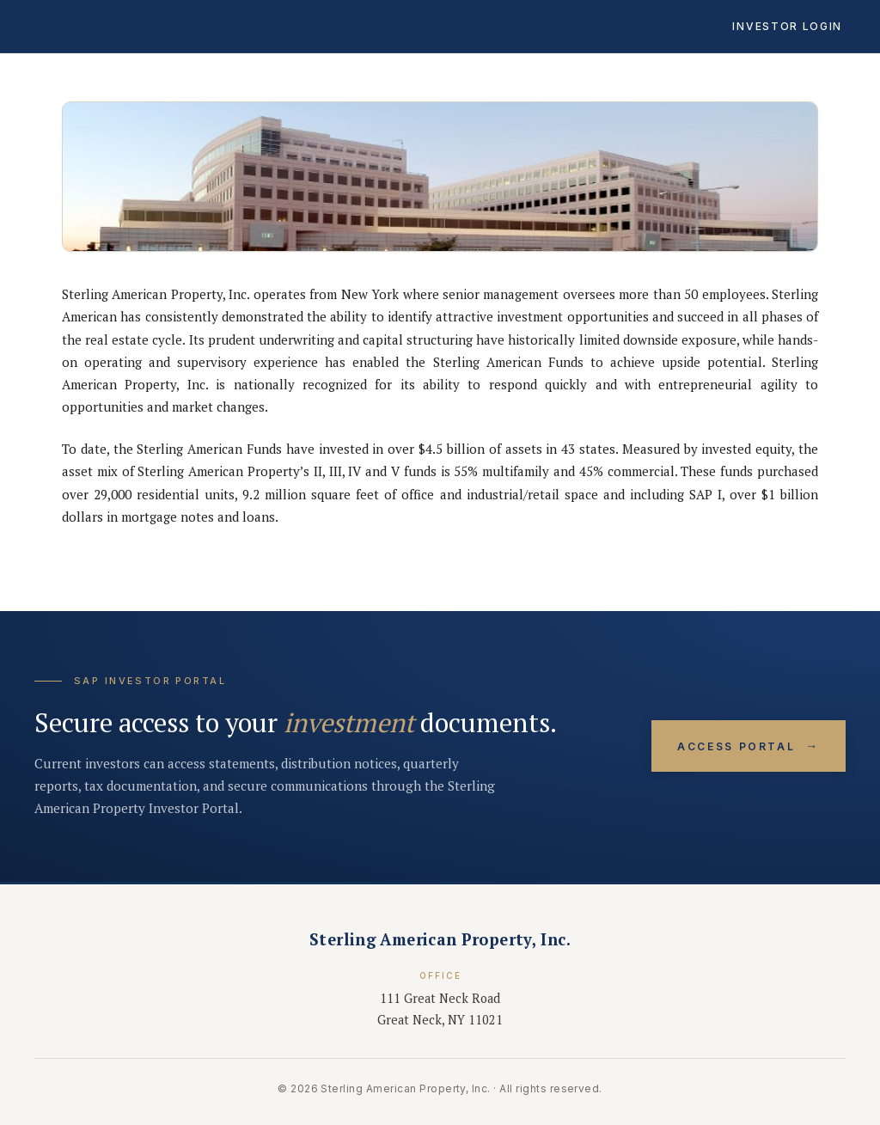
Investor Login (787, 26)
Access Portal (748, 746)
